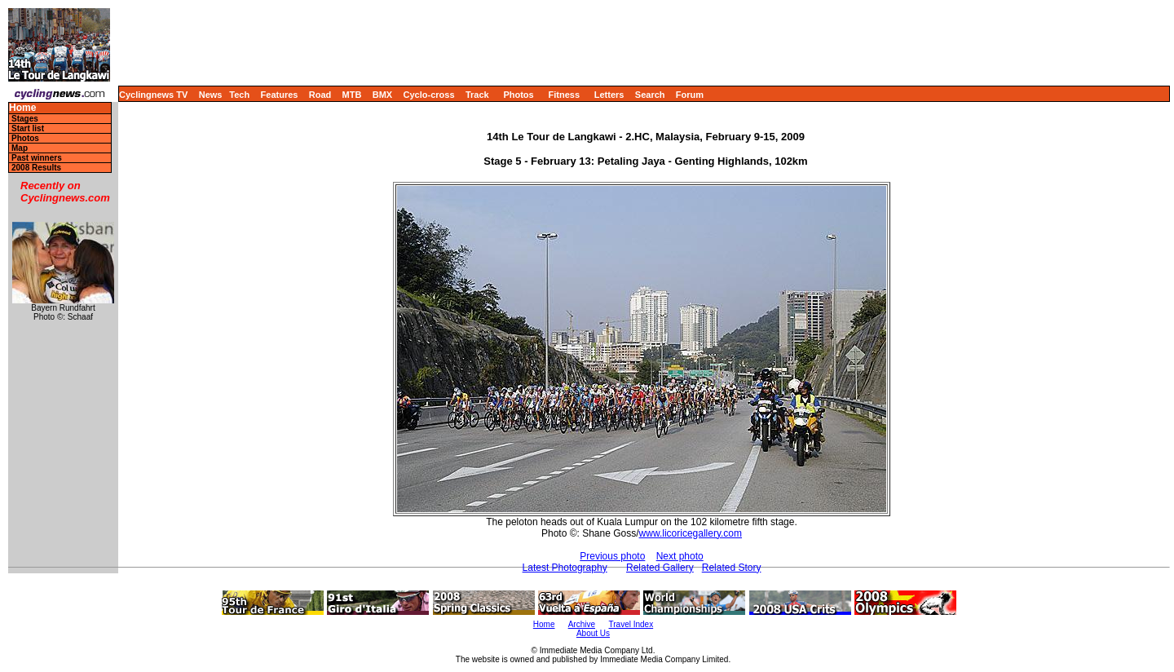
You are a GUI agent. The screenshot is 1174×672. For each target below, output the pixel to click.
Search (650, 94)
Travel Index (631, 624)
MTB (352, 94)
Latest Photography (565, 567)
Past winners (36, 157)
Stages (24, 118)
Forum (690, 94)
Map (19, 148)
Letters (609, 94)
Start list (27, 128)
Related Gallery (660, 567)
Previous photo (612, 556)
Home (22, 108)
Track (477, 94)
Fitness (564, 94)
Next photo (680, 556)
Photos (518, 94)
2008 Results (36, 167)
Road (320, 94)
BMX (382, 94)
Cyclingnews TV (153, 94)
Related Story (731, 567)
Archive (581, 624)
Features (279, 94)
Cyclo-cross (429, 94)
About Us (593, 633)
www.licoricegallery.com (690, 533)
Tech (239, 94)
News (211, 94)
